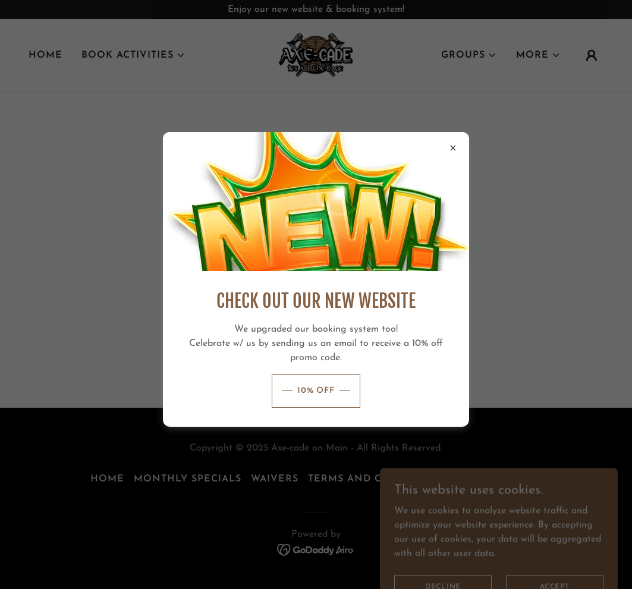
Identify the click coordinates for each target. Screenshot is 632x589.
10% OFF (316, 390)
